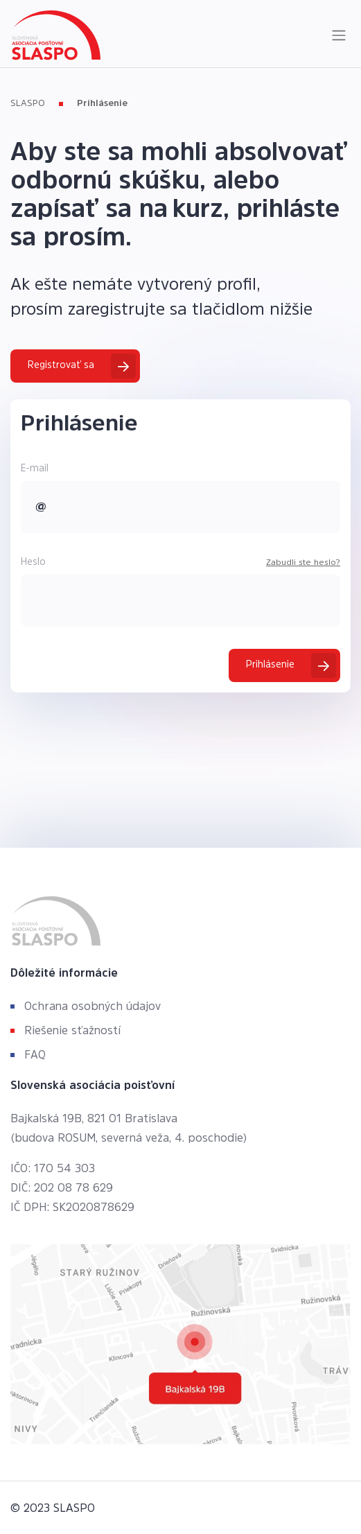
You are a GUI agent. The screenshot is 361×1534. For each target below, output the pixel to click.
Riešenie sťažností (72, 1030)
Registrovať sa (61, 364)
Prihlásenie (102, 102)
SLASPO (27, 102)
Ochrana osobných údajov (92, 1005)
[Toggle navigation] (339, 35)
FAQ (35, 1054)
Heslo (33, 561)
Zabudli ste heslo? (303, 562)
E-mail (35, 468)
